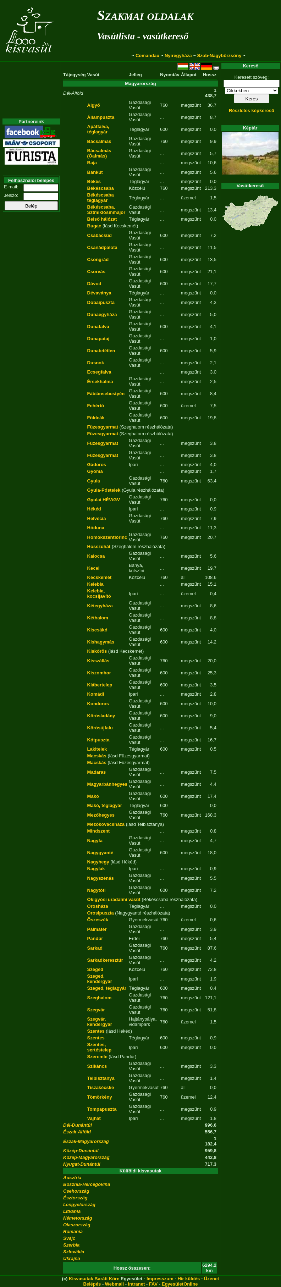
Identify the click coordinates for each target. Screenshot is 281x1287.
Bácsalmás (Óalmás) (99, 153)
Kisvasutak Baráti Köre (94, 1278)
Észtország (75, 1197)
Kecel (93, 568)
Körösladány (101, 715)
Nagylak (96, 868)
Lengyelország (79, 1204)
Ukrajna (71, 1258)
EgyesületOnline (180, 1284)
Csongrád (98, 259)
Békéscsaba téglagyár (100, 197)
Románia (73, 1231)
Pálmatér (97, 929)
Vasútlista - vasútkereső (142, 36)
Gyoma (95, 471)
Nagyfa (95, 840)
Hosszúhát (99, 546)
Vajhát (94, 1118)
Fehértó (95, 405)
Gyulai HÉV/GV (103, 499)
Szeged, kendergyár (99, 978)
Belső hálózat (102, 219)
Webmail (114, 1284)
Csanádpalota (102, 247)
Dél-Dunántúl (77, 1125)
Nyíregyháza (178, 55)
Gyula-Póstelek (104, 490)
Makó (93, 796)
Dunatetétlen (101, 350)
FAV (153, 1284)
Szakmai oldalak (145, 15)
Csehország (76, 1191)
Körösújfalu (100, 727)
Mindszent (98, 831)
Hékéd (94, 509)
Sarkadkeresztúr (105, 960)
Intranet (136, 1284)
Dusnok (95, 362)
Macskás (96, 755)
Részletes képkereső (251, 110)
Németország (77, 1218)
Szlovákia (73, 1251)
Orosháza (97, 906)
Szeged (95, 969)
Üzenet (211, 1278)
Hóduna (95, 527)
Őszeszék (97, 919)
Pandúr (95, 938)
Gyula (93, 481)
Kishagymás (101, 642)
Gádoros (96, 464)
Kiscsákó (97, 630)
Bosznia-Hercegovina (86, 1184)
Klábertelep (99, 684)
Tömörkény (99, 1097)
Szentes (96, 1031)
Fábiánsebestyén (106, 393)
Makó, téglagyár (104, 805)
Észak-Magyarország (86, 1141)
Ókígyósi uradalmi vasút (113, 899)
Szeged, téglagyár (107, 988)
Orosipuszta (100, 913)
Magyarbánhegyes (107, 784)
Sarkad (95, 948)
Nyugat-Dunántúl (81, 1164)
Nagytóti (96, 890)
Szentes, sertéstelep (99, 1047)
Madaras (96, 772)
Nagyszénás (100, 878)
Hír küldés (188, 1278)
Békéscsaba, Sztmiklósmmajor (106, 209)
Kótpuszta (98, 739)
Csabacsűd (99, 235)
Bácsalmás (99, 141)
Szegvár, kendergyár (99, 1021)
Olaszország (76, 1224)
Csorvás (96, 271)
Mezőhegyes (101, 815)
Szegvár (96, 1009)
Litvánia (72, 1211)
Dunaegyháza (102, 314)
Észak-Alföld (77, 1131)
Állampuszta (101, 117)
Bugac (94, 225)
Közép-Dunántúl (81, 1150)
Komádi (95, 694)
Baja (92, 162)
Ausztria (72, 1177)
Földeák (96, 417)
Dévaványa (99, 292)
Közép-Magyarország (86, 1157)
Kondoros (98, 703)
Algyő (93, 105)
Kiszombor (99, 672)
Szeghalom (99, 997)
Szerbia (71, 1245)
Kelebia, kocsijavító (99, 593)
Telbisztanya (101, 1078)
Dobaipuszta (101, 302)
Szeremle (97, 1056)
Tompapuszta (102, 1109)
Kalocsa (96, 556)
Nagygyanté (100, 852)
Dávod (94, 283)
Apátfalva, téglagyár (98, 129)
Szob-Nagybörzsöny (219, 55)
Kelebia (95, 584)
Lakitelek (97, 749)
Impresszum (160, 1278)
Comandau (147, 55)
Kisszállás (98, 660)
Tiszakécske (100, 1087)
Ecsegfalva (99, 372)
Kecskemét (99, 577)
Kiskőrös (97, 651)
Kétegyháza (100, 605)
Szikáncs (97, 1066)
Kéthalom (97, 617)
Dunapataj (98, 338)
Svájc (69, 1238)
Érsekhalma (100, 381)
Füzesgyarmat (102, 427)
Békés (94, 181)
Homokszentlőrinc (107, 537)
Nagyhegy (98, 862)
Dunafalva (98, 326)
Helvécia (96, 518)
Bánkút (95, 172)
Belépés (92, 1284)
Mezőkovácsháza (106, 824)
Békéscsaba (100, 188)
